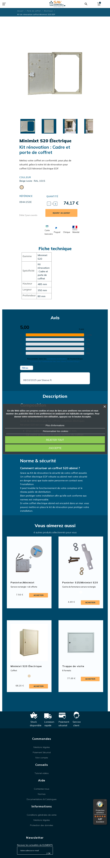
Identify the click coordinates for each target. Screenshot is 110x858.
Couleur (25, 177)
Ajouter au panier (61, 212)
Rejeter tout (55, 440)
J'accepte (55, 448)
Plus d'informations (55, 425)
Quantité (52, 196)
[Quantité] (52, 203)
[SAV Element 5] (57, 4)
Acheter (38, 595)
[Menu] (105, 801)
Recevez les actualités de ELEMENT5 (35, 845)
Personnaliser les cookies (55, 431)
